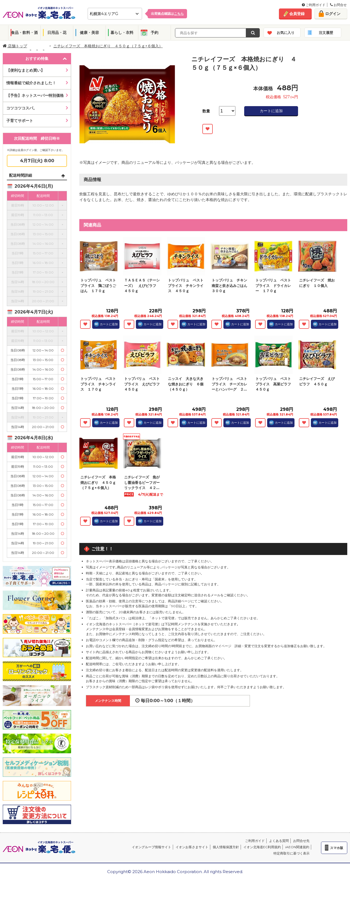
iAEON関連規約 (297, 847)
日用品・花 (56, 32)
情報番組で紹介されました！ (31, 82)
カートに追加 (271, 110)
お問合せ (338, 5)
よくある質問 (279, 841)
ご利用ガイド (313, 5)
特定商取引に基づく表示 (291, 853)
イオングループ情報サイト (151, 847)
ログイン (332, 13)
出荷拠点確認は (167, 13)
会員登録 (297, 13)
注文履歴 (326, 32)
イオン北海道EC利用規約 (262, 847)
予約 (154, 32)
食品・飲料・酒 (24, 32)
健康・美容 (89, 32)
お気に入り (285, 32)
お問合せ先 (301, 841)
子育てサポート (19, 120)
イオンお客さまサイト (192, 847)
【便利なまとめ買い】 (25, 70)
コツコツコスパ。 (21, 108)
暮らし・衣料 (121, 32)
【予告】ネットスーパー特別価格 (35, 95)
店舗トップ (15, 45)
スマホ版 (336, 848)
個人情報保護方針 (226, 847)
